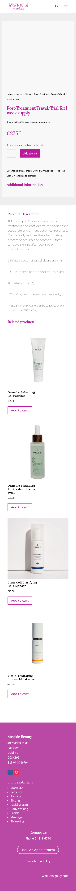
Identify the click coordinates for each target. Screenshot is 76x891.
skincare (32, 175)
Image (19, 94)
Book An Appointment (38, 850)
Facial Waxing (19, 805)
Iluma (28, 94)
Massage (16, 817)
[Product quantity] (11, 153)
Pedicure (16, 792)
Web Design (50, 876)
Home (10, 94)
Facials (14, 813)
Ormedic (37, 170)
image (24, 175)
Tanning (15, 796)
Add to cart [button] (20, 410)
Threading (17, 821)
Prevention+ (48, 170)
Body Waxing (19, 809)
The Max (60, 170)
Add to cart (30, 153)
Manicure (16, 788)
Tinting (15, 800)
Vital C (10, 175)
